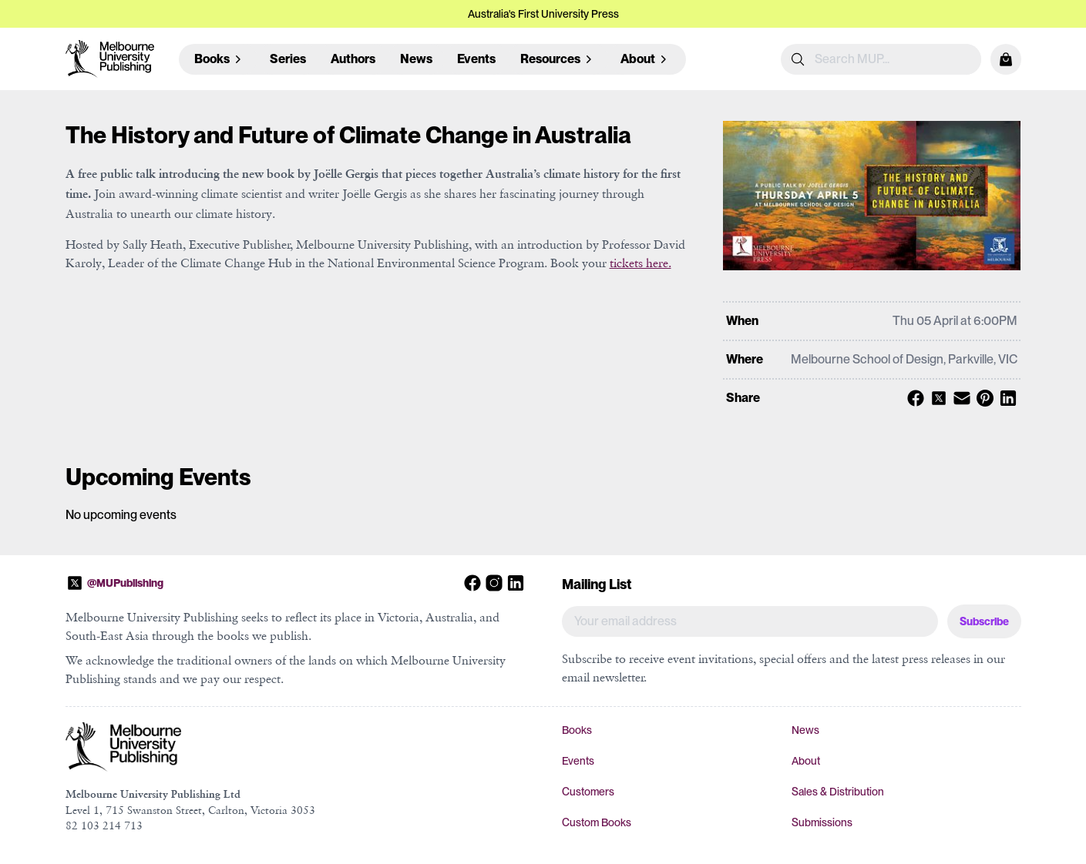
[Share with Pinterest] (982, 398)
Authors (353, 59)
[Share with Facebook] (913, 398)
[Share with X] (936, 398)
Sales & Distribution (838, 791)
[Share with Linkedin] (1005, 398)
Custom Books (596, 822)
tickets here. (640, 262)
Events (476, 59)
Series (288, 59)
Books (577, 730)
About (806, 761)
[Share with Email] (959, 398)
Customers (588, 791)
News (416, 59)
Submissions (822, 822)
